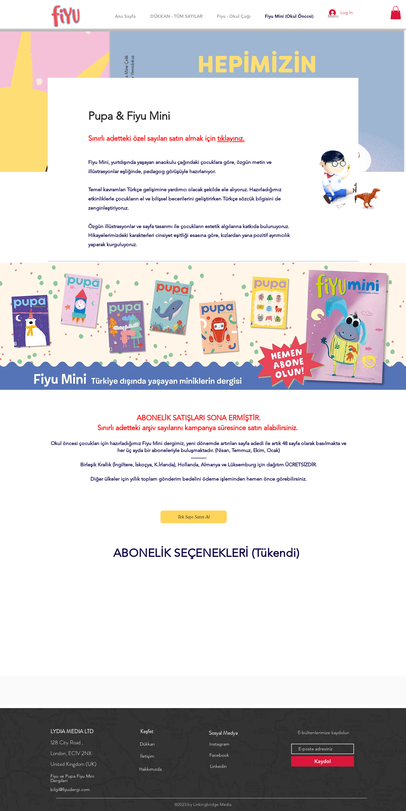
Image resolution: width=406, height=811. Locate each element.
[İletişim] (147, 756)
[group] (206, 573)
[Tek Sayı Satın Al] (193, 516)
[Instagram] (219, 744)
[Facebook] (219, 755)
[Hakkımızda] (150, 769)
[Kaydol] (322, 761)
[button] (395, 12)
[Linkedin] (218, 766)
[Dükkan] (147, 744)
